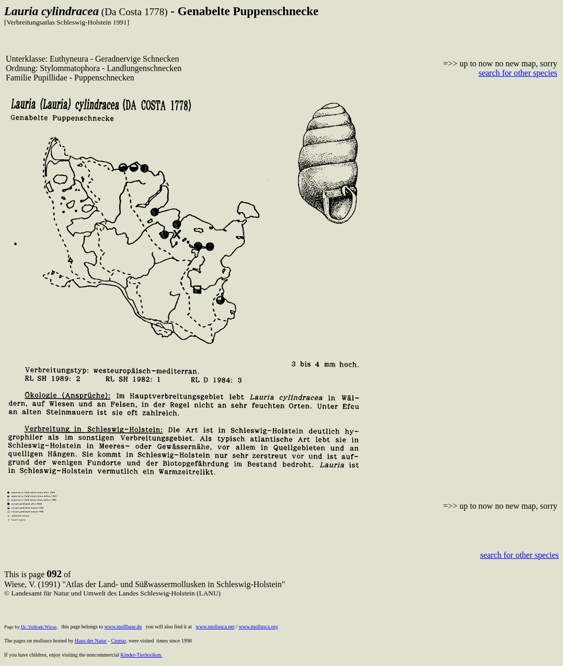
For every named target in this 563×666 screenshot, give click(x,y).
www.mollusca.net (215, 626)
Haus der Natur (91, 641)
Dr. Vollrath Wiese (38, 626)
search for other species (517, 72)
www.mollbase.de (123, 626)
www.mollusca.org (258, 626)
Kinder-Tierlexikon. (141, 655)
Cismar (118, 641)
